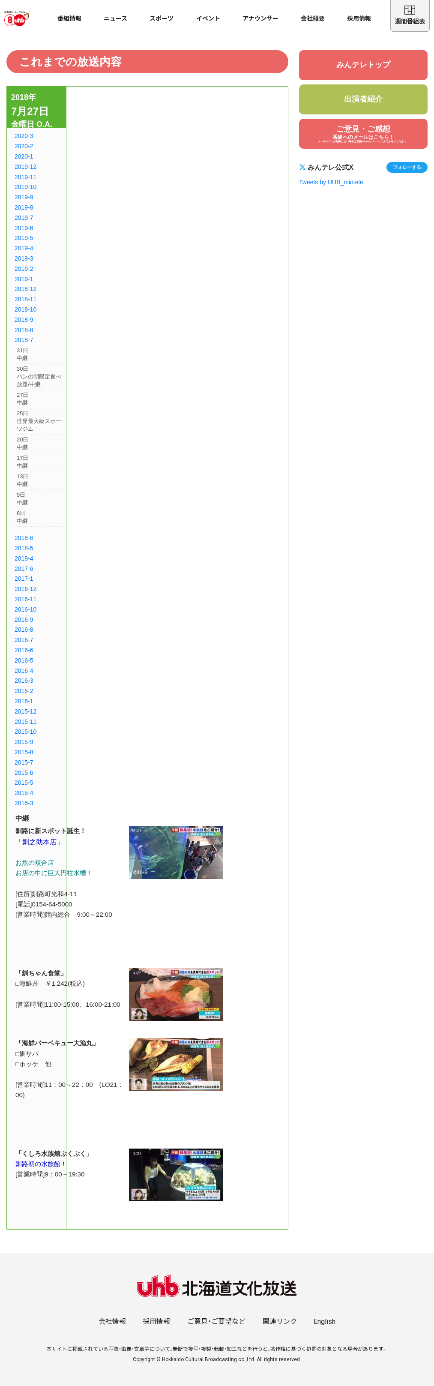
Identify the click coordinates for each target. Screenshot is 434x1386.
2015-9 (24, 741)
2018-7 (24, 339)
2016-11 (25, 599)
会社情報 (112, 1321)
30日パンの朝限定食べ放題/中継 (39, 376)
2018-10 (25, 309)
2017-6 (24, 568)
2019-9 (24, 197)
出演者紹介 (363, 99)
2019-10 (25, 186)
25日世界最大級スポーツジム (39, 421)
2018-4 (24, 558)
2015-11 (25, 721)
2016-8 (24, 629)
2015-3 (24, 803)
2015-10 (25, 731)
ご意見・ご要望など (216, 1321)
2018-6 (24, 537)
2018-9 (24, 319)
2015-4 (24, 792)
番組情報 (69, 18)
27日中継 (22, 399)
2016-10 (25, 609)
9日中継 (22, 499)
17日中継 (22, 462)
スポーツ (162, 18)
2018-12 (25, 288)
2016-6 (24, 650)
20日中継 (22, 443)
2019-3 (24, 258)
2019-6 (24, 228)
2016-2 (24, 690)
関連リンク (280, 1321)
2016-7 (24, 639)
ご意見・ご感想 (363, 134)
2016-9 (24, 619)
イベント (208, 18)
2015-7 (24, 762)
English (324, 1321)
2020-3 (24, 135)
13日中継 (22, 480)
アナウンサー (260, 18)
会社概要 (313, 18)
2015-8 (24, 752)
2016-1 (24, 701)
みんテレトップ (363, 64)
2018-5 (24, 548)
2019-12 (25, 166)
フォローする (407, 167)
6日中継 (22, 517)
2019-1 (24, 279)
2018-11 (25, 299)
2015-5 (24, 782)
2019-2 (24, 268)
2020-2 (24, 146)
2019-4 (24, 248)
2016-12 (25, 588)
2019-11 (25, 177)
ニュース (115, 18)
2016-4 (24, 670)
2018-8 (24, 330)
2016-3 (24, 680)
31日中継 (22, 354)
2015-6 (24, 772)
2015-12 (25, 711)
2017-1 (24, 578)
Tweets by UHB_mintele (331, 182)
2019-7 (24, 217)
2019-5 (24, 237)
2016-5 (24, 660)
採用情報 (359, 18)
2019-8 (24, 207)
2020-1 (24, 156)
